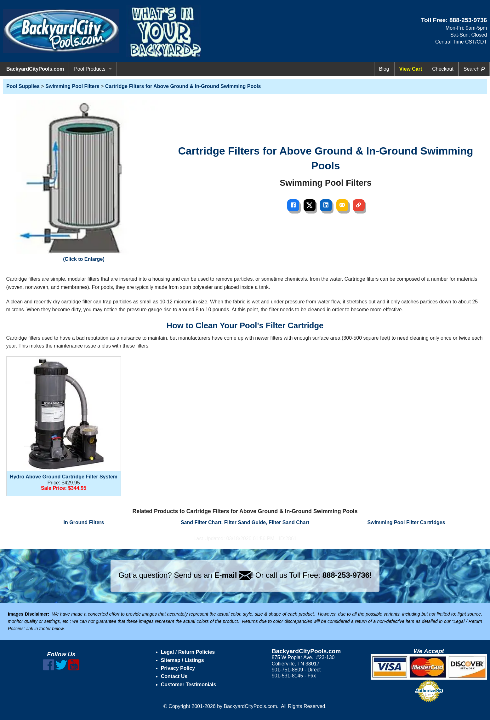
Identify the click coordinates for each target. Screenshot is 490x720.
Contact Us (174, 676)
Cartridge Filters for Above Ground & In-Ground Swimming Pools (183, 86)
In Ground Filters (84, 522)
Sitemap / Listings (182, 660)
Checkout (442, 69)
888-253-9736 (468, 20)
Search (474, 69)
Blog (384, 69)
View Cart (410, 69)
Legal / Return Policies (188, 652)
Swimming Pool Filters (72, 86)
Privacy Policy (178, 668)
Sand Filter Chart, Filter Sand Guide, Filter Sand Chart (245, 522)
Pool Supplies (23, 86)
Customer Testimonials (188, 684)
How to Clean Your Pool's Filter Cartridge (245, 325)
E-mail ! (233, 575)
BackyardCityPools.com (35, 69)
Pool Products (89, 69)
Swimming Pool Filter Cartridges (406, 522)
